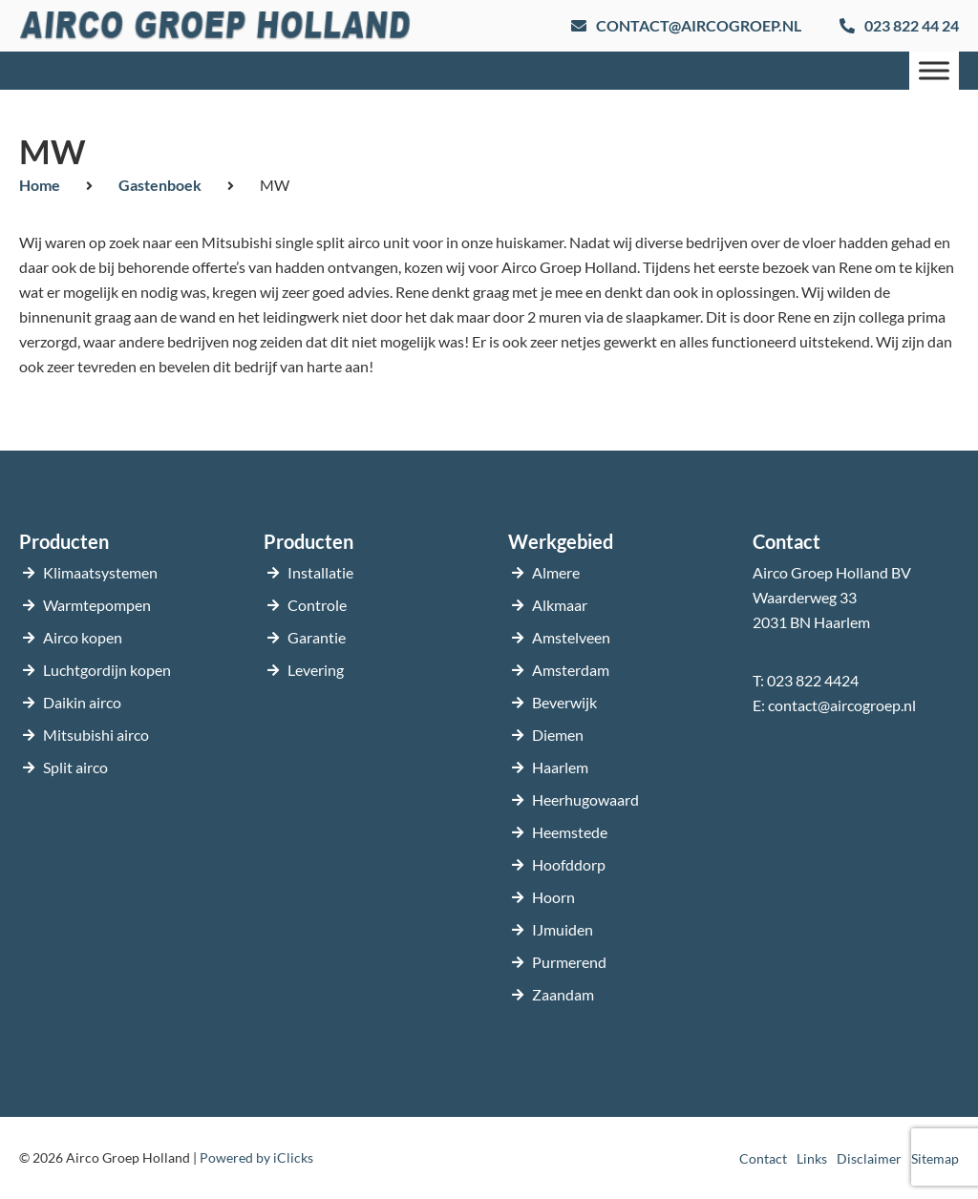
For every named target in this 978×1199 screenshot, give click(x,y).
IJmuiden (562, 929)
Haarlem (560, 767)
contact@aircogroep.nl (842, 705)
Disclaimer (869, 1158)
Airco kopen (82, 637)
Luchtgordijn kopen (107, 670)
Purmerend (569, 962)
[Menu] (934, 70)
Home (39, 185)
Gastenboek (160, 185)
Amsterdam (570, 670)
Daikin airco (82, 702)
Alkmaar (559, 605)
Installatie (320, 572)
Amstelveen (571, 637)
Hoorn (553, 897)
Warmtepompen (97, 605)
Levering (315, 670)
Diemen (558, 735)
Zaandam (563, 994)
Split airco (75, 767)
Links (812, 1158)
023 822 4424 (813, 680)
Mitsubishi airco (96, 735)
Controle (317, 605)
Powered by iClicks (256, 1157)
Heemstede (569, 832)
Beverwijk (564, 702)
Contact (763, 1158)
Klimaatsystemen (100, 572)
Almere (556, 572)
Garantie (316, 637)
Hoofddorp (569, 864)
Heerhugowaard (585, 799)
